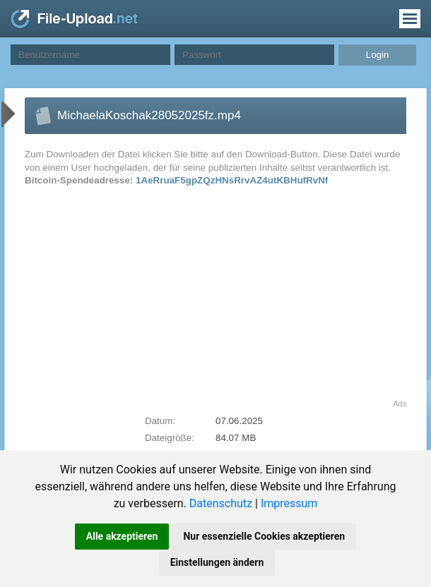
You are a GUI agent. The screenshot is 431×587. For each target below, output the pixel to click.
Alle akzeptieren (122, 536)
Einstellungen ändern (217, 562)
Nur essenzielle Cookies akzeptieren (264, 536)
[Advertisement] (144, 300)
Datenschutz (220, 503)
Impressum (289, 503)
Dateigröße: (169, 437)
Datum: (160, 421)
